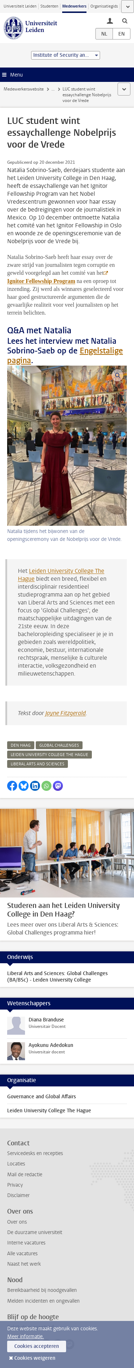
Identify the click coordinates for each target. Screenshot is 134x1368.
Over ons (17, 1222)
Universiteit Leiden (20, 6)
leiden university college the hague (49, 754)
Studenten (49, 6)
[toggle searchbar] (124, 20)
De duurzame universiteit (34, 1232)
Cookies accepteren (36, 1346)
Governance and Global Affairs (41, 1096)
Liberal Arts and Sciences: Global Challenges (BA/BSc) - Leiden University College (57, 976)
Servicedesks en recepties (35, 1153)
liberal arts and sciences (37, 764)
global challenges (59, 745)
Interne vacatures (26, 1242)
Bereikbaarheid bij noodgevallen (42, 1290)
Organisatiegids (104, 6)
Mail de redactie (24, 1174)
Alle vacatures (22, 1253)
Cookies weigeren (34, 1358)
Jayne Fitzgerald (65, 713)
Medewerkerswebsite (24, 89)
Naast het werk (24, 1264)
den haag (21, 745)
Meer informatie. (25, 1336)
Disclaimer (18, 1195)
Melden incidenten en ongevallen (43, 1301)
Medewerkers (74, 6)
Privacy (15, 1185)
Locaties (16, 1163)
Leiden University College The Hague (49, 1110)
